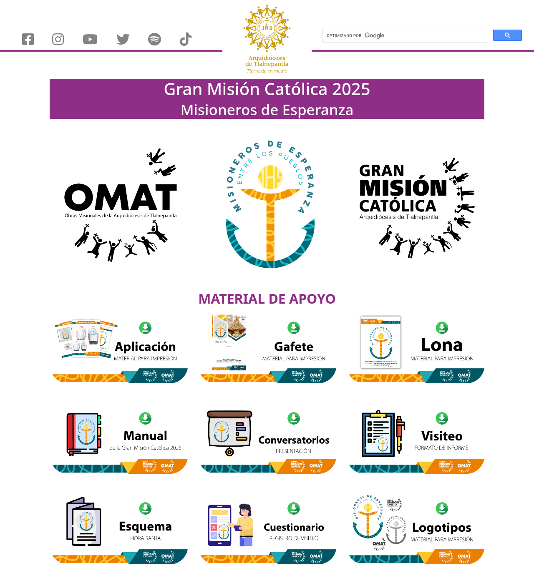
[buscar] (404, 35)
